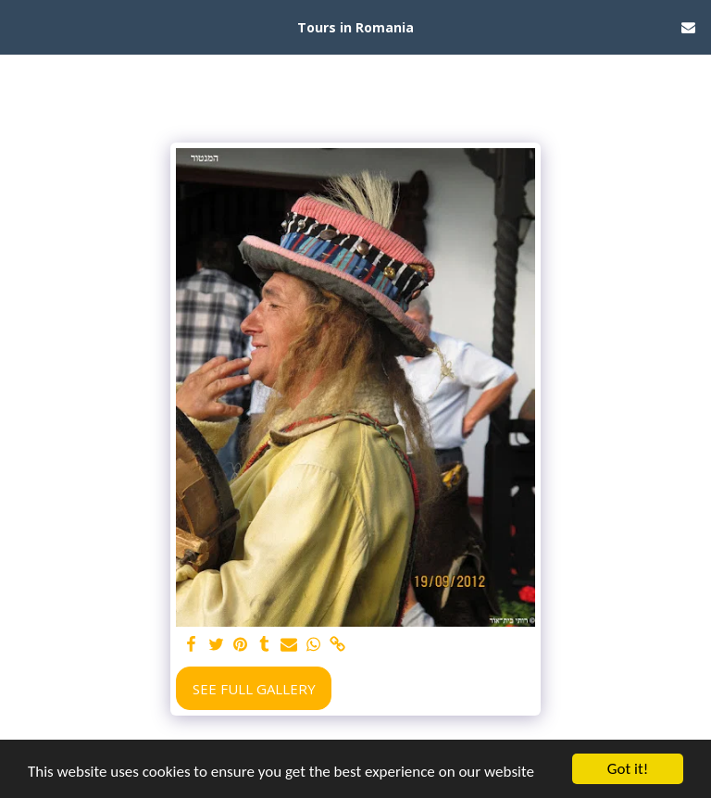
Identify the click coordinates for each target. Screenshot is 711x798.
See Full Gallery (254, 689)
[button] (20, 26)
